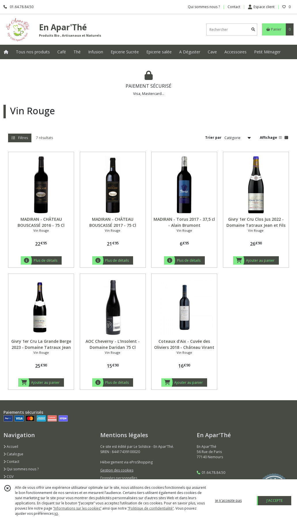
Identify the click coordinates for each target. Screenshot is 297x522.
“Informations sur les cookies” (77, 508)
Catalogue (13, 454)
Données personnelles (118, 478)
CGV (8, 476)
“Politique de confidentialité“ (151, 508)
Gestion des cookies (116, 470)
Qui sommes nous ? (21, 469)
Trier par (213, 137)
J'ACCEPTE (274, 500)
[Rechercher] (253, 29)
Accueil (10, 446)
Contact (234, 6)
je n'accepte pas (228, 500)
